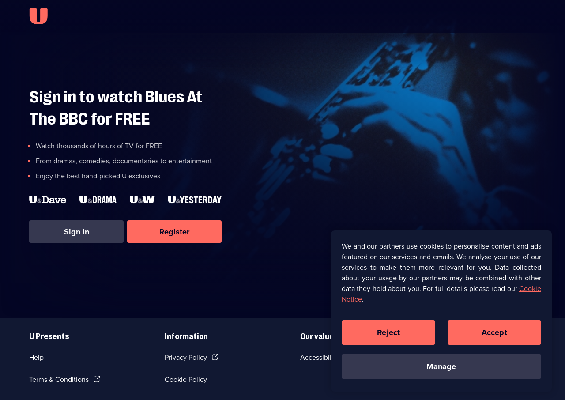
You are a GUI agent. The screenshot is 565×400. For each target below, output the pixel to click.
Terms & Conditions (59, 379)
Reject (388, 335)
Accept (494, 335)
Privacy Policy (186, 357)
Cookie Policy (186, 379)
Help (36, 357)
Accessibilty (318, 357)
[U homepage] (38, 16)
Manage (441, 369)
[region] (441, 314)
